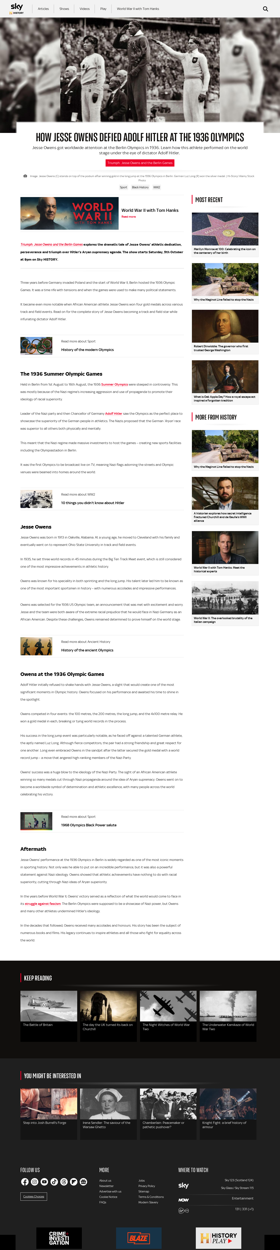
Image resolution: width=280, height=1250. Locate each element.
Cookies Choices (33, 1196)
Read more (129, 216)
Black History (140, 187)
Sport (123, 187)
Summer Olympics (114, 384)
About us (105, 1180)
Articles (43, 9)
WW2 (156, 187)
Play (103, 9)
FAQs (102, 1202)
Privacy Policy (146, 1186)
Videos (85, 9)
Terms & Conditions (151, 1197)
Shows (64, 9)
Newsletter (106, 1186)
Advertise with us (110, 1191)
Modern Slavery (148, 1202)
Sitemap (143, 1191)
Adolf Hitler (113, 414)
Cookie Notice (108, 1197)
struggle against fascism (43, 904)
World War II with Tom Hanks (138, 9)
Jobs (141, 1180)
